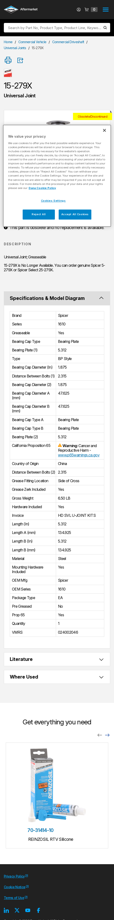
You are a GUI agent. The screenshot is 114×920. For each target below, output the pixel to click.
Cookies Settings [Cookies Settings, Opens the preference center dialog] (53, 200)
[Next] (107, 734)
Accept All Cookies (75, 214)
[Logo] (20, 10)
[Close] (104, 130)
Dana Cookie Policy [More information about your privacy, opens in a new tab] (42, 188)
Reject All (39, 214)
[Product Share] (22, 60)
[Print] (8, 60)
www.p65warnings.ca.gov (78, 455)
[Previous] (100, 734)
